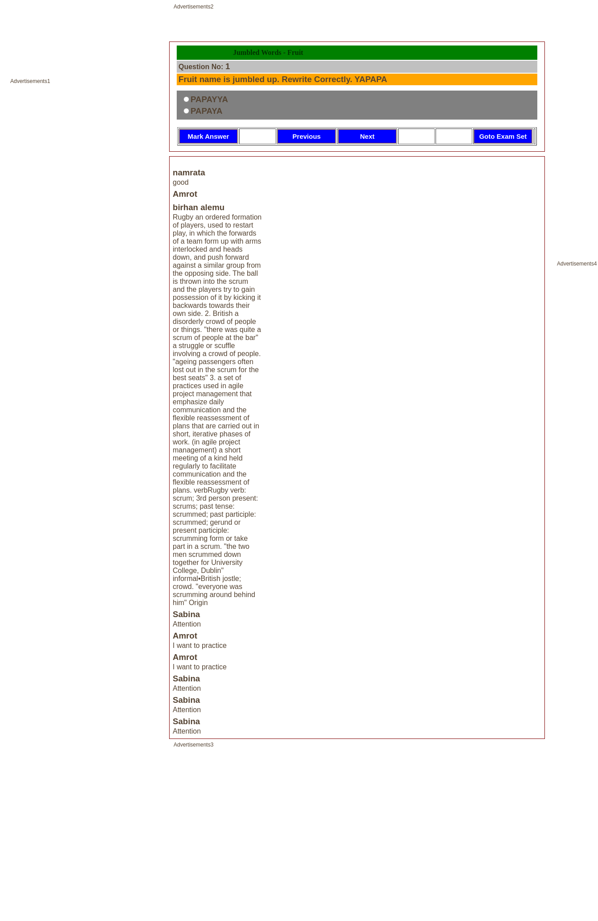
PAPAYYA (209, 99)
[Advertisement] (83, 465)
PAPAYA (207, 111)
